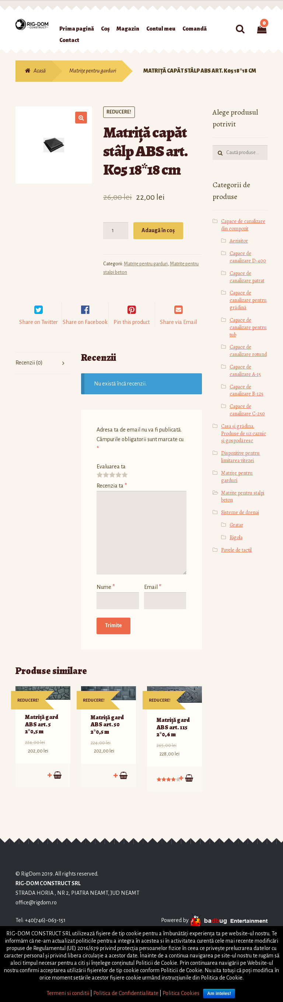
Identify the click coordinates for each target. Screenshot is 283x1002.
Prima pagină (76, 29)
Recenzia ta (112, 495)
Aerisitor (239, 240)
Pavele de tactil (236, 550)
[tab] (42, 372)
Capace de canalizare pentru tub (248, 327)
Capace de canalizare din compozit (243, 225)
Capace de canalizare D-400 (248, 257)
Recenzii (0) (29, 372)
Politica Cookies (181, 993)
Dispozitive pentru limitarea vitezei (240, 457)
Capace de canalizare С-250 (247, 410)
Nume (106, 596)
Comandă (194, 29)
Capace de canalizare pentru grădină (248, 300)
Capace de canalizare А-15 (245, 370)
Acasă (40, 71)
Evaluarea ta (111, 476)
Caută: (240, 29)
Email (152, 596)
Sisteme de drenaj (240, 512)
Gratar (236, 524)
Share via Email (178, 331)
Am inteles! (219, 993)
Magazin (127, 29)
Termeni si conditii (67, 993)
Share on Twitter (38, 331)
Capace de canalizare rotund (248, 350)
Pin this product (131, 331)
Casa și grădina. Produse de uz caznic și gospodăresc (243, 433)
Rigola (236, 537)
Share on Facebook (85, 331)
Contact (69, 40)
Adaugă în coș (158, 230)
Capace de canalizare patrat (247, 277)
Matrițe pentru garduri (92, 71)
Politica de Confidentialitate (125, 993)
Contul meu (160, 29)
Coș (105, 29)
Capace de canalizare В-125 (246, 390)
